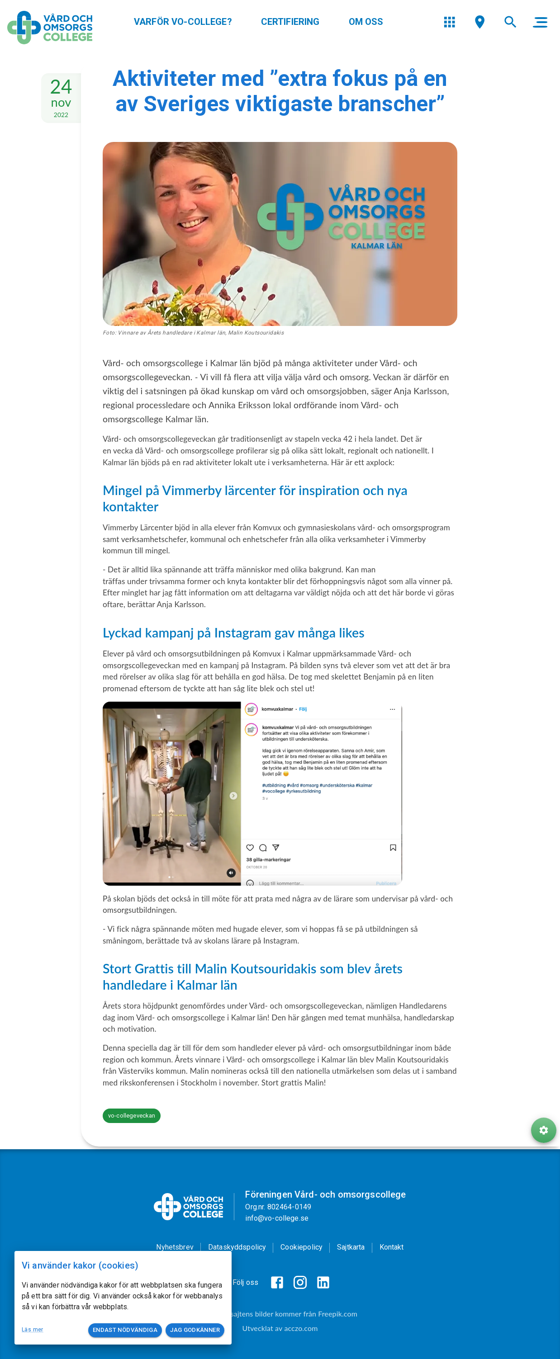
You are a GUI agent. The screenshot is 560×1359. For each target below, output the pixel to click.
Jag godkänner (195, 1330)
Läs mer (32, 1329)
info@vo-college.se (276, 1218)
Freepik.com (337, 1313)
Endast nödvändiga (125, 1330)
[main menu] (540, 36)
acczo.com (301, 1328)
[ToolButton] (543, 1158)
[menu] (449, 36)
